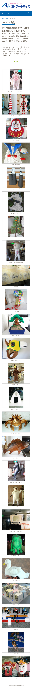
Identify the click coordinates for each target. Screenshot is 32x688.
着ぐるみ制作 (5, 18)
